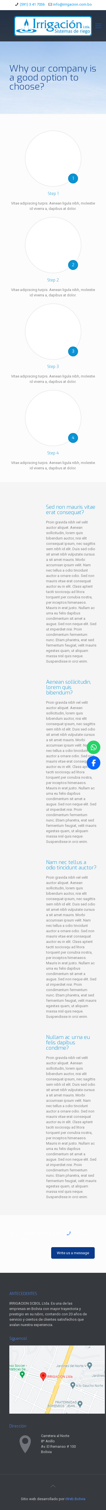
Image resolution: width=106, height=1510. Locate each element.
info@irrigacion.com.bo (72, 4)
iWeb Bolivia (75, 1499)
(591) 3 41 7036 (32, 4)
